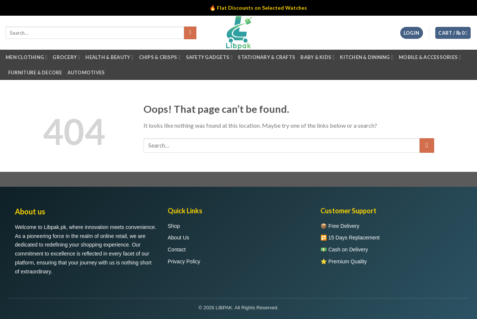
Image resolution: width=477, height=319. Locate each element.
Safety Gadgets (209, 57)
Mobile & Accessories (430, 57)
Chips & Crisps (160, 57)
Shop (174, 226)
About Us (178, 238)
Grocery (66, 57)
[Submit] (427, 145)
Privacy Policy (184, 261)
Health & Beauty (109, 57)
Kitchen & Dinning (367, 57)
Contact (177, 250)
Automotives (86, 72)
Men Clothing (26, 57)
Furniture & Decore (35, 72)
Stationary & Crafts (266, 57)
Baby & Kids (317, 57)
